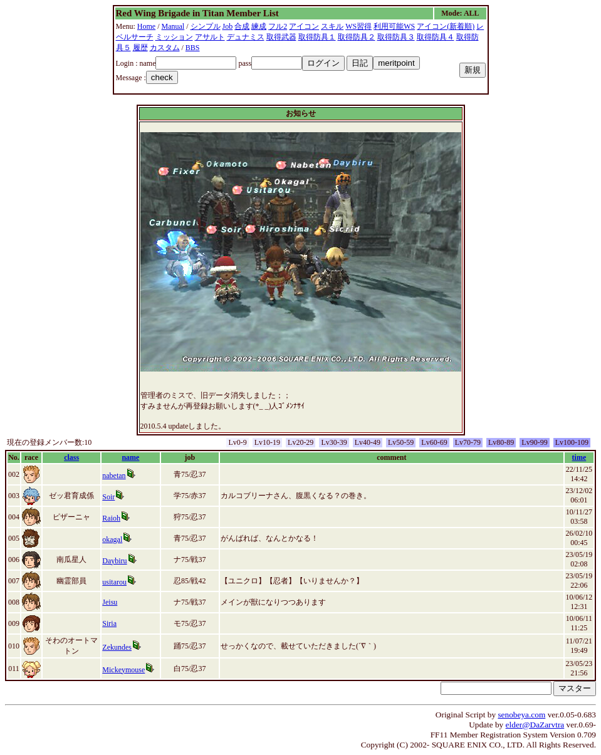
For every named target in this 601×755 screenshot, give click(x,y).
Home (146, 26)
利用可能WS (394, 26)
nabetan (113, 475)
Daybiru (114, 560)
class (71, 457)
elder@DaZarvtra (535, 724)
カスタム (165, 47)
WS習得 (358, 26)
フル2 (277, 26)
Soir (108, 496)
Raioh (111, 518)
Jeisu (109, 602)
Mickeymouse (123, 669)
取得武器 (281, 37)
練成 (258, 26)
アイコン (304, 26)
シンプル (206, 26)
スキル (332, 26)
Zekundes (117, 647)
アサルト (210, 37)
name (130, 457)
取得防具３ (396, 37)
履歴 (140, 47)
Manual (173, 26)
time (579, 457)
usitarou (114, 582)
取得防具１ (317, 37)
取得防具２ (356, 37)
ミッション (174, 37)
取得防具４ (435, 37)
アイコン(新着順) (445, 26)
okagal (112, 539)
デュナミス (245, 37)
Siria (109, 623)
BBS (193, 47)
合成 (241, 26)
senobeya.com (521, 714)
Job (227, 26)
